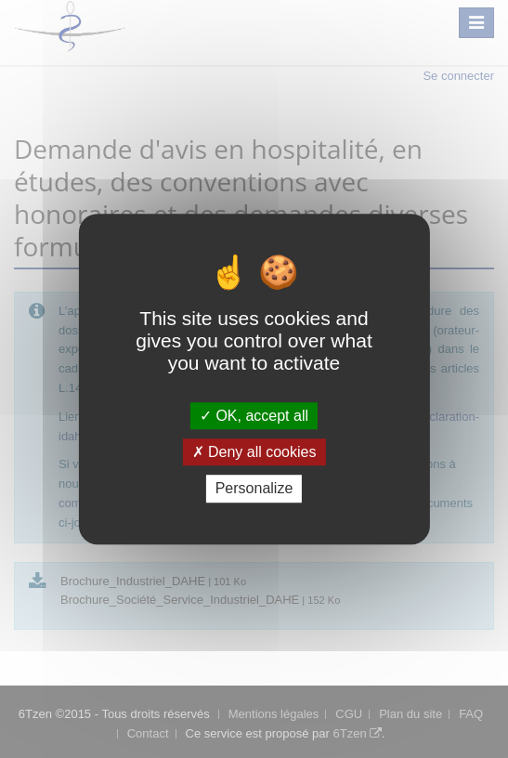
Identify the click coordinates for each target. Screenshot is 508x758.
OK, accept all (254, 416)
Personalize (254, 489)
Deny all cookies (254, 452)
